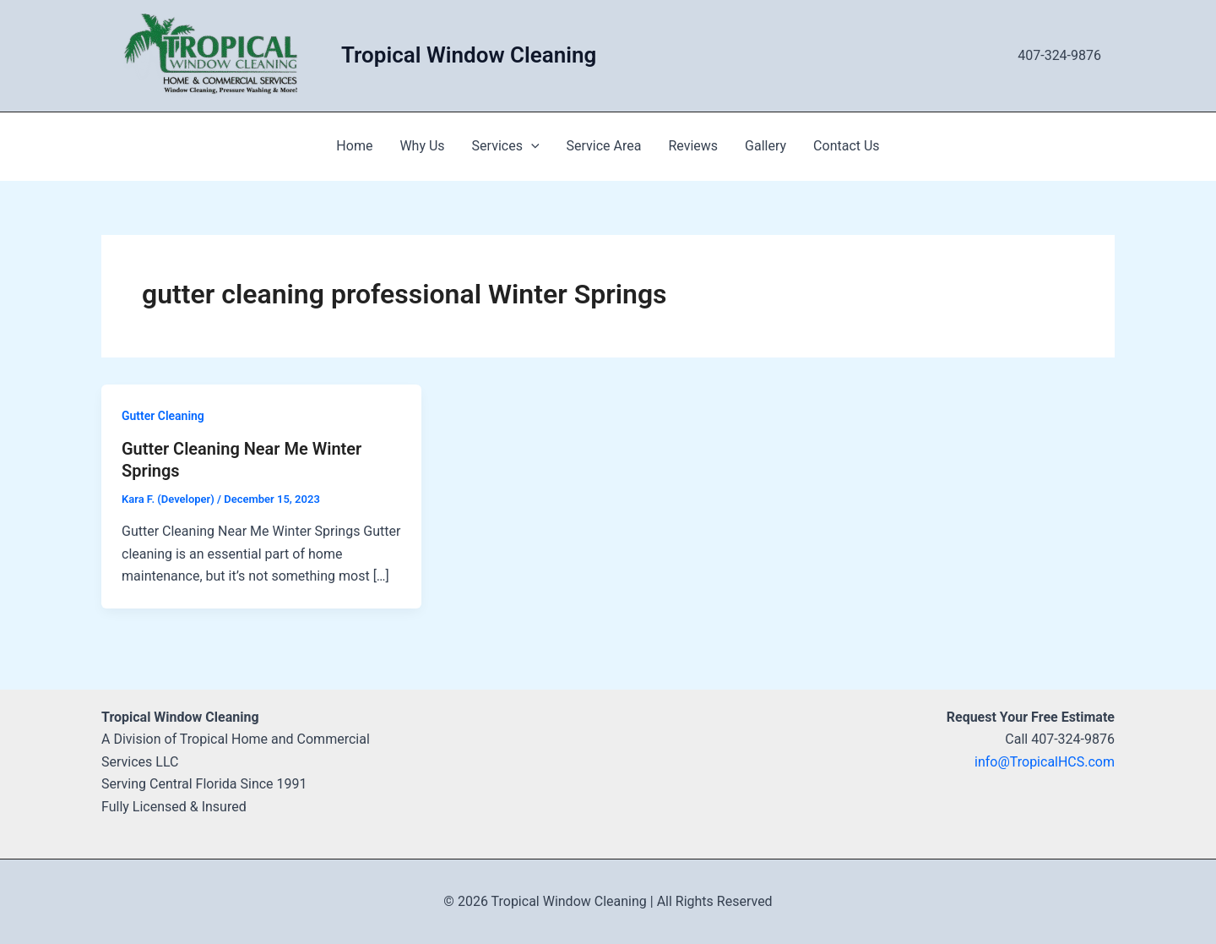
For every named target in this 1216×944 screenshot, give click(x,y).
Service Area (604, 146)
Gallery (765, 146)
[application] (531, 146)
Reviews (693, 146)
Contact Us (846, 146)
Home (354, 146)
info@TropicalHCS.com (1044, 762)
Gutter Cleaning (163, 416)
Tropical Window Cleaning (468, 55)
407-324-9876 (1059, 55)
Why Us (421, 146)
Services (506, 146)
